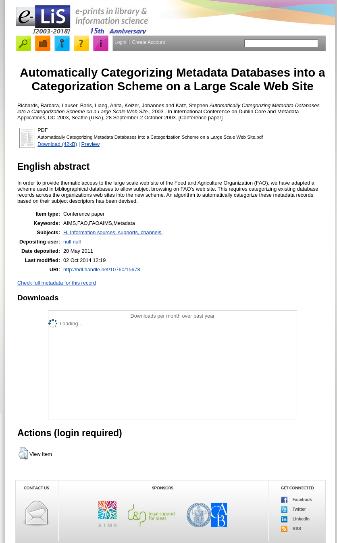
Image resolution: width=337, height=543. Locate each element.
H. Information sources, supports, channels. (113, 232)
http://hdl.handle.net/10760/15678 (101, 269)
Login (120, 42)
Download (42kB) (57, 144)
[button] (23, 453)
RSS (291, 529)
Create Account (148, 42)
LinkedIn (295, 519)
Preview (90, 144)
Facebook (296, 500)
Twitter (293, 509)
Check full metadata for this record (56, 283)
